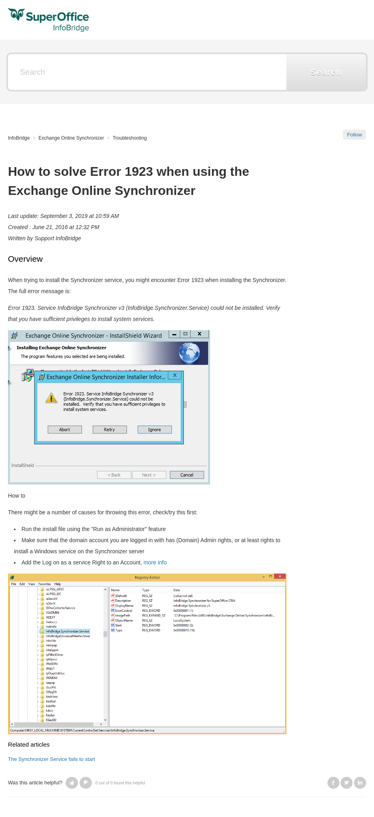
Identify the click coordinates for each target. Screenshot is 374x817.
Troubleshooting (130, 138)
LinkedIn (360, 783)
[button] (72, 783)
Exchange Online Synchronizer (71, 138)
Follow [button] (354, 135)
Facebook (333, 783)
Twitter (347, 783)
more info (155, 562)
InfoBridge (19, 138)
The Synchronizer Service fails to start (51, 759)
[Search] (147, 72)
